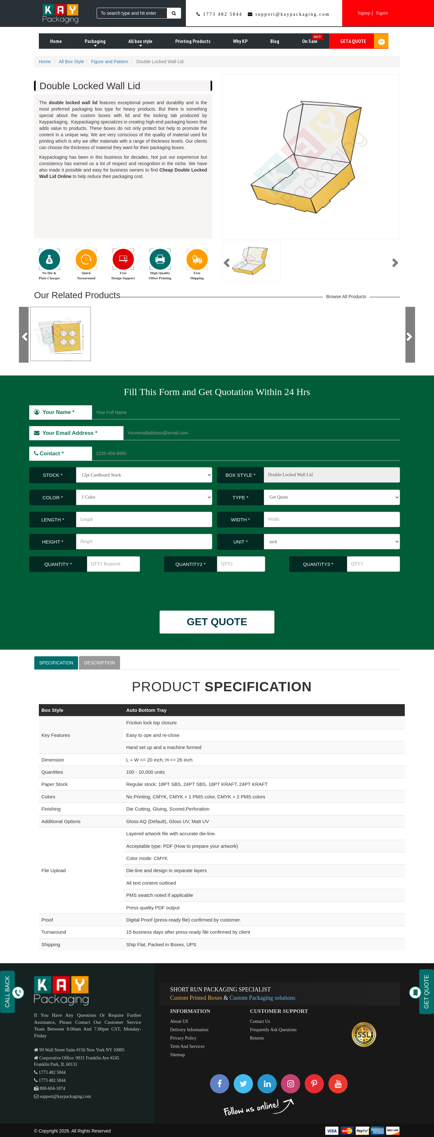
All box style (140, 43)
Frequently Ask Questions (273, 1029)
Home (56, 41)
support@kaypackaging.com (292, 14)
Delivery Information (189, 1029)
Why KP (240, 41)
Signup (364, 13)
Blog (274, 41)
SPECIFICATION (56, 662)
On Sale (313, 39)
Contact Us (260, 1021)
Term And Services (187, 1046)
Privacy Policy (183, 1038)
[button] (226, 260)
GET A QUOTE (364, 41)
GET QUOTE (217, 621)
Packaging (95, 43)
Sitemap (177, 1054)
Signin (382, 13)
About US (179, 1021)
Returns (257, 1038)
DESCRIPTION (99, 662)
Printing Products (192, 41)
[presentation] (71, 588)
